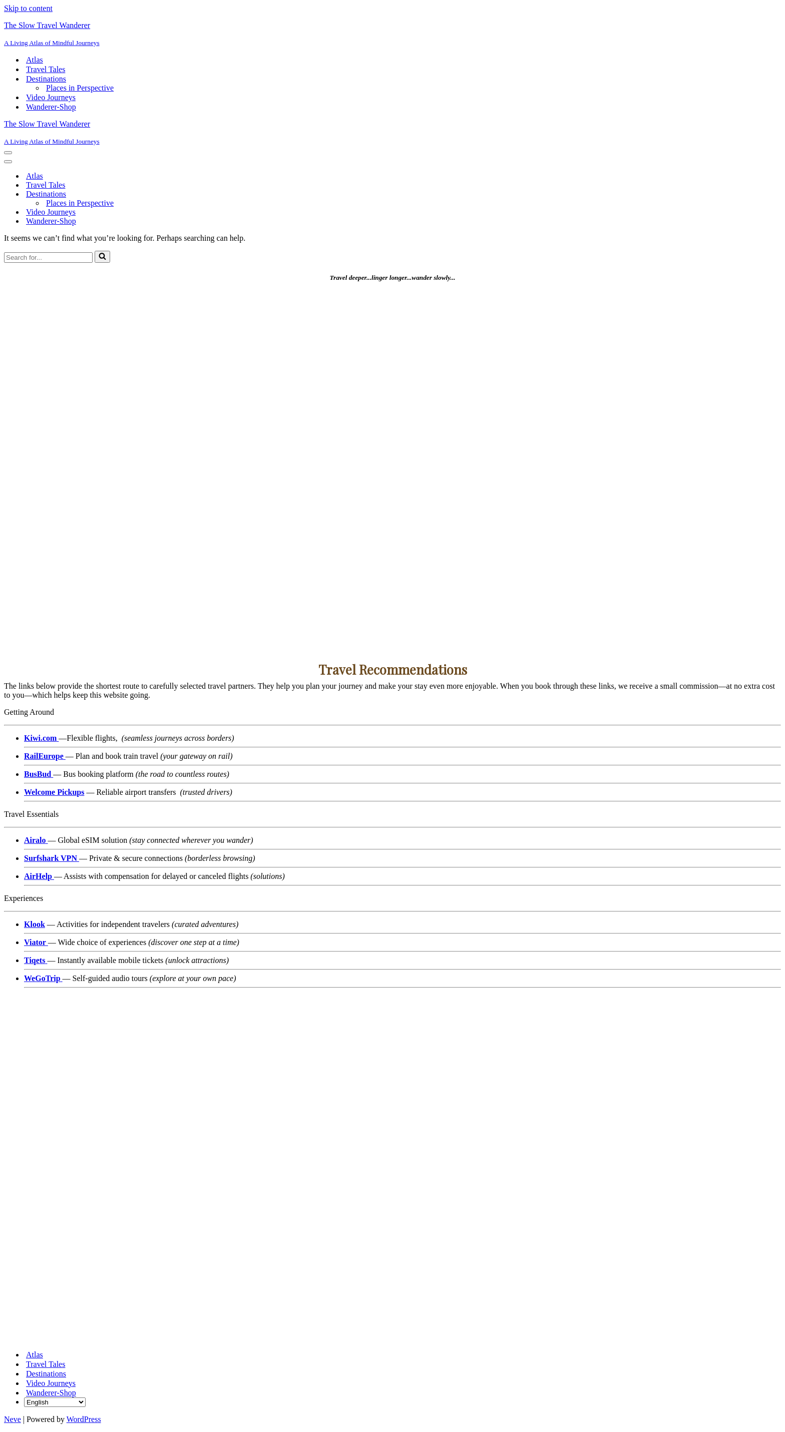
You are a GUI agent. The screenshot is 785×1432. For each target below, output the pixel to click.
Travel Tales (45, 69)
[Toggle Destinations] (179, 194)
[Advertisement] (304, 466)
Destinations (46, 1373)
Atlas (34, 60)
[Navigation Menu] (8, 152)
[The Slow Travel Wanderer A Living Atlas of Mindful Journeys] (392, 34)
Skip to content (28, 8)
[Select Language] (55, 1402)
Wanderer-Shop (51, 107)
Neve (12, 1419)
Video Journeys (51, 97)
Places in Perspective (80, 88)
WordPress (84, 1419)
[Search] (48, 257)
